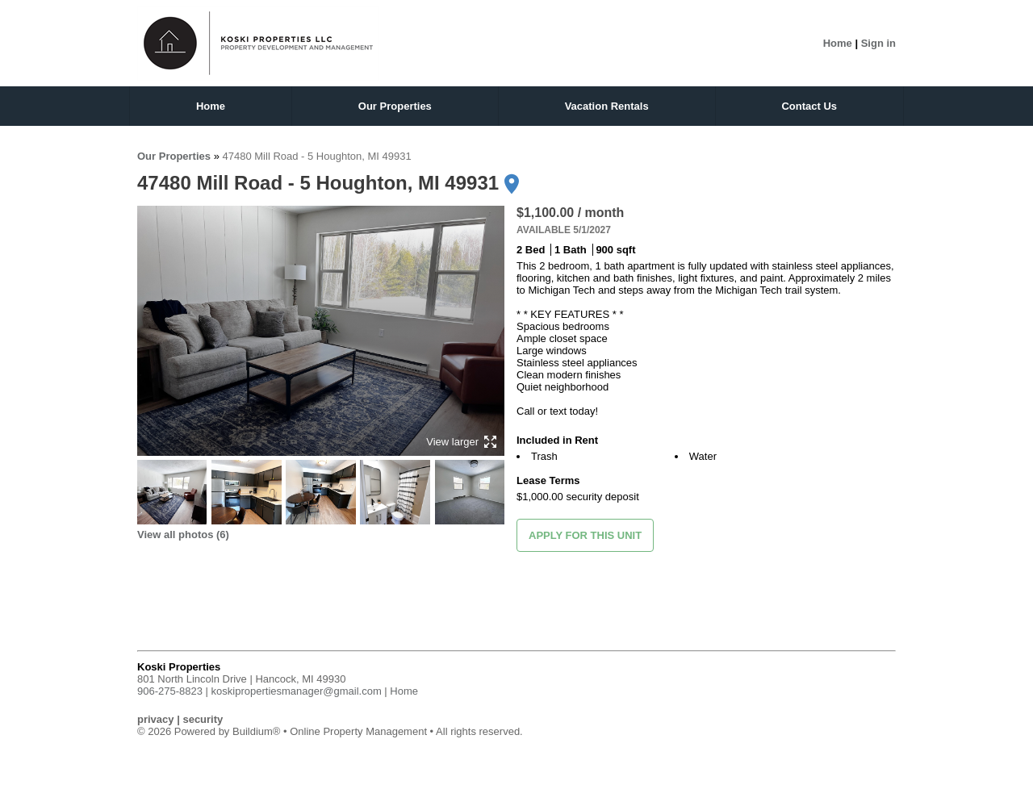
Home (837, 43)
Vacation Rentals (607, 106)
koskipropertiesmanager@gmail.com (296, 691)
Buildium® (256, 731)
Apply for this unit (585, 535)
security (202, 719)
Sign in (878, 43)
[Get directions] (511, 184)
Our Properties (395, 106)
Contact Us (809, 106)
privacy (155, 719)
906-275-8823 (170, 691)
